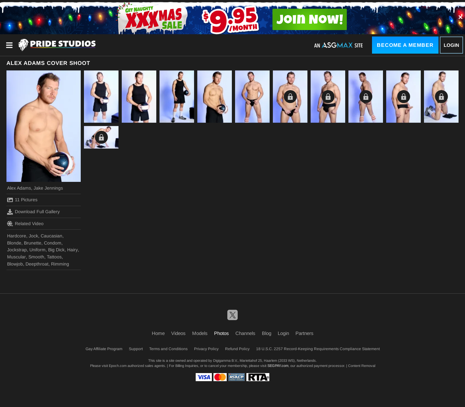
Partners (304, 333)
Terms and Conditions (168, 349)
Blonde (14, 242)
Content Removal (361, 366)
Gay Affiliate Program (104, 349)
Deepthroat (37, 263)
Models (200, 333)
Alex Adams (19, 188)
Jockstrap (17, 249)
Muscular (16, 256)
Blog (266, 333)
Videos (178, 333)
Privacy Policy (206, 349)
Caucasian (51, 235)
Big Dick (56, 249)
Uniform (37, 249)
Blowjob (15, 263)
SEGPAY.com (277, 366)
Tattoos (54, 256)
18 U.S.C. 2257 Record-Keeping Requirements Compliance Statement (318, 349)
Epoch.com (118, 366)
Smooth (36, 256)
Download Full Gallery (33, 212)
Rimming (60, 263)
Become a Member (405, 45)
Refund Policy (237, 349)
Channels (245, 333)
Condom (52, 242)
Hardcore (16, 235)
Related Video (25, 223)
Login (451, 45)
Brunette (32, 242)
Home (158, 333)
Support (136, 349)
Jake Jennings (48, 188)
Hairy (72, 249)
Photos (221, 333)
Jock (33, 235)
